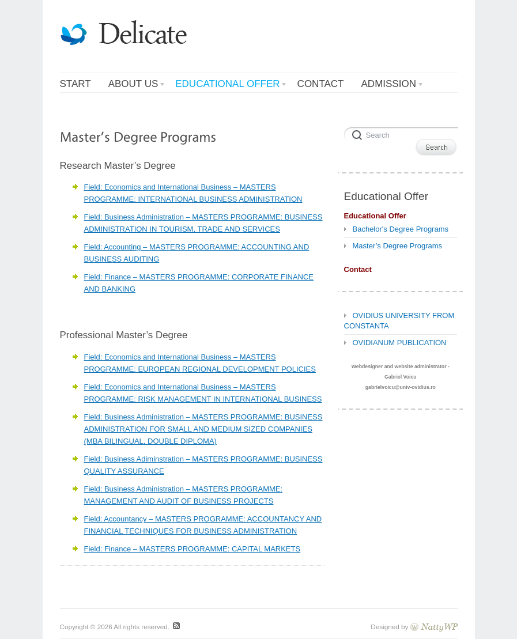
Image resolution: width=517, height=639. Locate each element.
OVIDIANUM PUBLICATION (400, 342)
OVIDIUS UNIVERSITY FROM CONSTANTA (399, 320)
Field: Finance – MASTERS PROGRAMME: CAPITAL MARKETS (192, 549)
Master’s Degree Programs (398, 245)
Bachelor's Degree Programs (401, 229)
